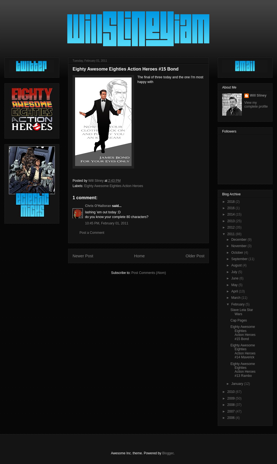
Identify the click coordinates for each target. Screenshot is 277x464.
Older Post (195, 256)
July (234, 272)
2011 (231, 234)
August (237, 265)
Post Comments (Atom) (148, 273)
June (235, 278)
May (234, 285)
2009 (231, 398)
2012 (231, 227)
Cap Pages (238, 320)
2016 (231, 208)
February (238, 304)
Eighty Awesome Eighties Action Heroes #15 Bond (242, 333)
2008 (231, 405)
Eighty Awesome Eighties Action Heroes (113, 186)
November (239, 246)
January (237, 384)
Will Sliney (258, 95)
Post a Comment (91, 233)
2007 (231, 411)
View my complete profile (256, 104)
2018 (231, 202)
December (239, 240)
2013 (231, 221)
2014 (231, 214)
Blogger (168, 453)
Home (139, 256)
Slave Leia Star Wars (241, 312)
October (237, 253)
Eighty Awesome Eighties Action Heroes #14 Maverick (242, 351)
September (239, 259)
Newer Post (83, 256)
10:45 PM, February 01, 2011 (106, 223)
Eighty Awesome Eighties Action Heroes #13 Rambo (242, 370)
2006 (231, 418)
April (235, 291)
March (236, 298)
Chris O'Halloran (98, 206)
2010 (231, 392)
